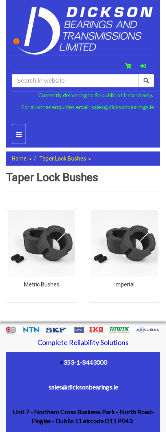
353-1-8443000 (85, 362)
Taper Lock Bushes (65, 158)
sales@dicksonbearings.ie (122, 106)
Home (22, 158)
